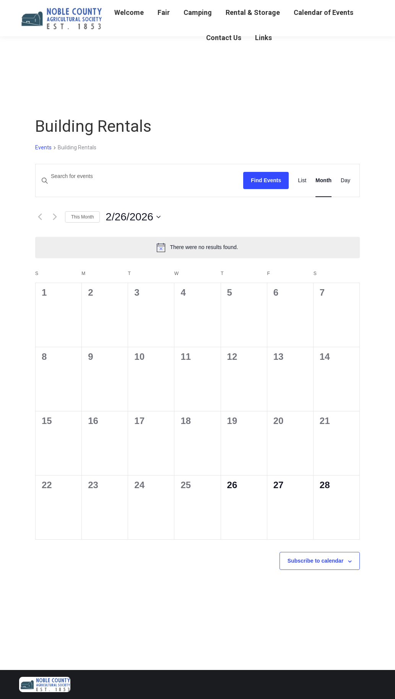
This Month (82, 217)
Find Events (266, 180)
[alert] (197, 247)
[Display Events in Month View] (323, 180)
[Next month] (54, 217)
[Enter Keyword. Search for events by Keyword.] (139, 176)
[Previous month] (39, 217)
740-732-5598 (39, 7)
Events (43, 147)
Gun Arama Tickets (93, 7)
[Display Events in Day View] (345, 180)
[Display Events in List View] (302, 180)
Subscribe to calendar (315, 561)
